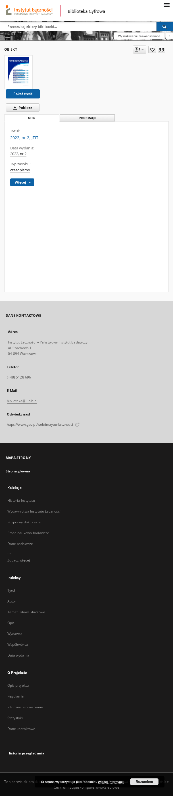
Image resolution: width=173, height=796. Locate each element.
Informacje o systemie (25, 707)
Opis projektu (18, 685)
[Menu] (166, 4)
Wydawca (15, 633)
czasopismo (20, 170)
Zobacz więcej (18, 560)
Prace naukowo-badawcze (28, 532)
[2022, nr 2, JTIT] (18, 72)
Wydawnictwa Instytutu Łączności (34, 511)
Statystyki (15, 717)
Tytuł (11, 590)
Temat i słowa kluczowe (26, 612)
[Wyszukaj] (165, 26)
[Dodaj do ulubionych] (152, 49)
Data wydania (18, 655)
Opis (10, 622)
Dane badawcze (20, 543)
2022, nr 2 (18, 153)
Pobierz (21, 107)
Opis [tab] (31, 118)
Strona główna (18, 471)
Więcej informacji (111, 781)
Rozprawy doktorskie (24, 522)
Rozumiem (144, 782)
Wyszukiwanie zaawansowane (139, 36)
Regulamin (15, 696)
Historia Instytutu (21, 500)
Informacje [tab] (87, 118)
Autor (11, 601)
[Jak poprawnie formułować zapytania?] (169, 35)
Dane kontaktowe (21, 728)
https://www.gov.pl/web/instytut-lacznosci (43, 424)
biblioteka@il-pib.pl (22, 400)
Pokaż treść (22, 93)
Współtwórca (17, 644)
